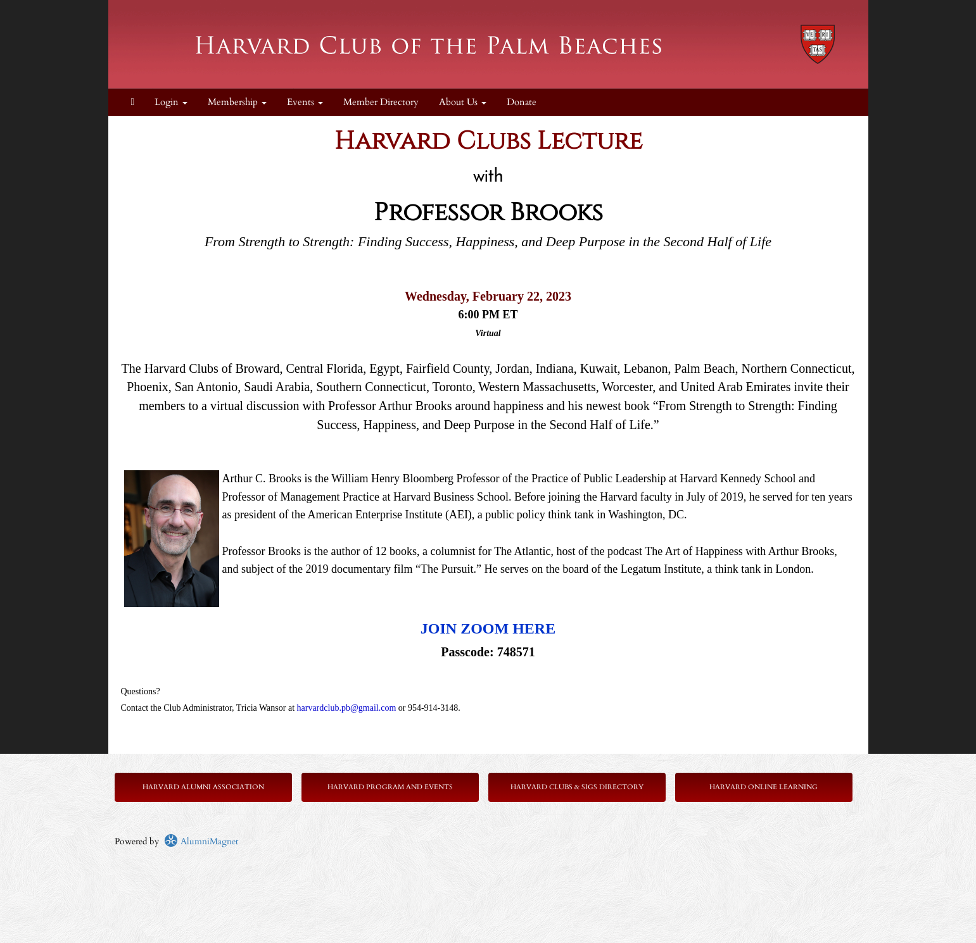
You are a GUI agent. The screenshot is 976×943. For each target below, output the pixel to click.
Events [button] (305, 102)
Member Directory (381, 102)
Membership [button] (237, 102)
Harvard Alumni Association (203, 787)
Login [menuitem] (171, 102)
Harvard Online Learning (763, 787)
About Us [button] (462, 102)
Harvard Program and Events (390, 787)
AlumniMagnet (201, 841)
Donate (521, 102)
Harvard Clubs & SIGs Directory (576, 787)
